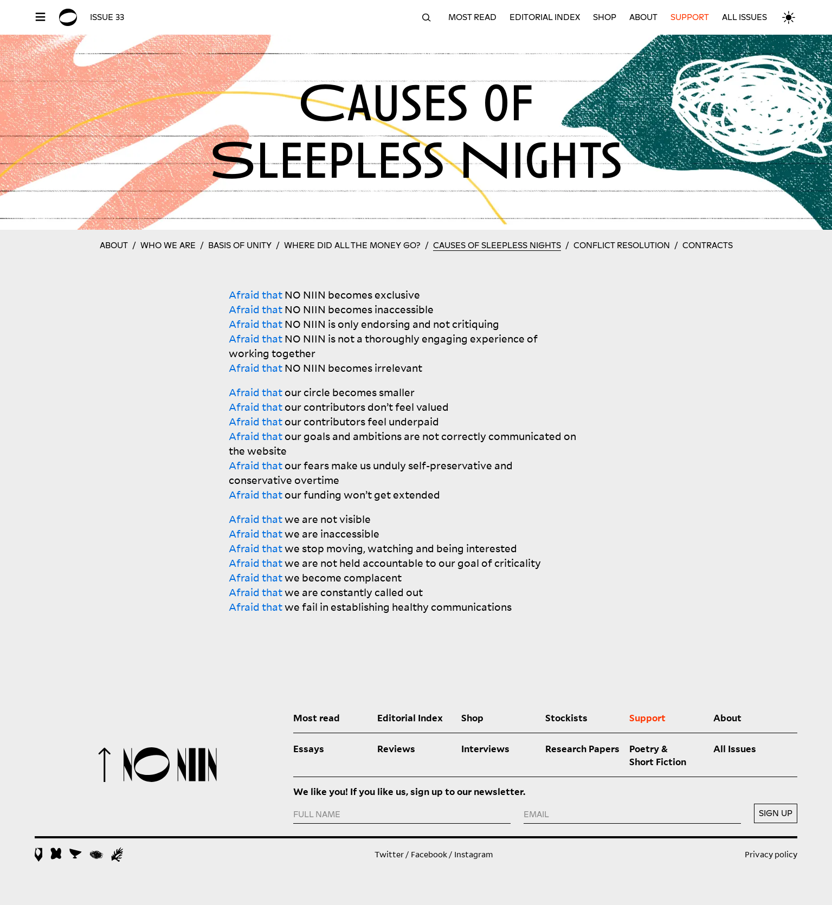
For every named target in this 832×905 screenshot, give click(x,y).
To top (104, 764)
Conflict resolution (621, 245)
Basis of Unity (240, 245)
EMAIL (536, 814)
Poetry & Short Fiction (657, 755)
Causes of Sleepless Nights (497, 245)
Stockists (566, 717)
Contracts (707, 245)
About (643, 17)
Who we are (168, 245)
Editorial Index (544, 17)
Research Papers (582, 748)
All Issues (744, 17)
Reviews (396, 748)
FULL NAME (316, 814)
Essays (308, 748)
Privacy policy (771, 854)
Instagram (473, 854)
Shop (604, 17)
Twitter (389, 854)
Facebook (429, 854)
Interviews (485, 748)
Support (689, 17)
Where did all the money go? (352, 245)
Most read (472, 17)
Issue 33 (107, 17)
